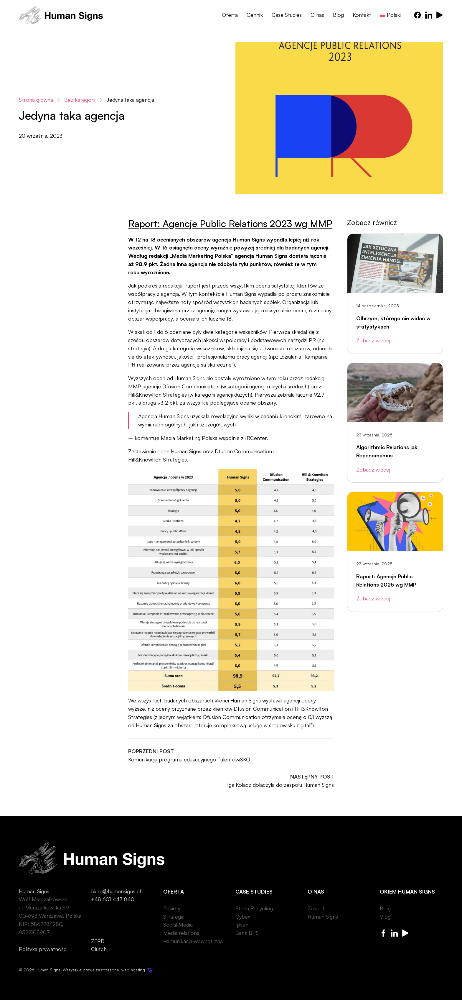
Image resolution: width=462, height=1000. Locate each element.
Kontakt (362, 15)
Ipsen (241, 924)
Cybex (242, 916)
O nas (317, 15)
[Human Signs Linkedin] (428, 15)
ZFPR (97, 941)
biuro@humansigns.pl (116, 891)
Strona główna (36, 99)
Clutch (99, 949)
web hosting (137, 969)
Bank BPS (247, 933)
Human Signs (323, 916)
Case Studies (287, 15)
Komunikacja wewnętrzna (193, 941)
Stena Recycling (254, 908)
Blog (338, 15)
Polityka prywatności (43, 949)
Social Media (178, 924)
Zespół (316, 908)
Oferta (230, 15)
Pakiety (171, 908)
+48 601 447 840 (112, 899)
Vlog (385, 916)
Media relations (181, 933)
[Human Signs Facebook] (417, 15)
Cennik (255, 15)
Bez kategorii (79, 99)
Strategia (173, 916)
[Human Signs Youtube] (439, 15)
